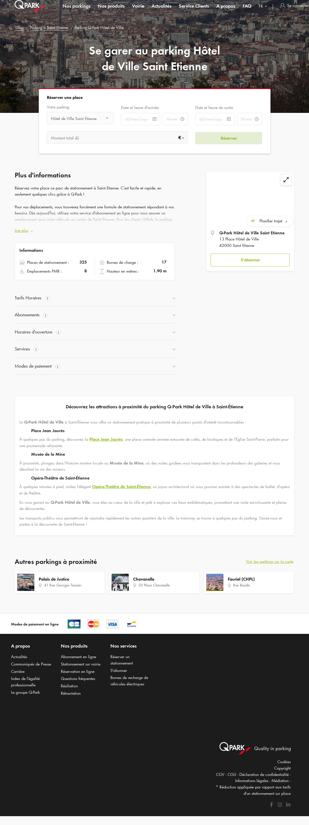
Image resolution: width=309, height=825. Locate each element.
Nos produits (111, 11)
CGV (220, 774)
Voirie (138, 11)
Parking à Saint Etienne (49, 27)
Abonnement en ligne (78, 656)
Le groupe (25, 692)
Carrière (18, 671)
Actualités (161, 11)
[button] (250, 259)
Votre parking (58, 107)
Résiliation (69, 686)
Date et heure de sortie (214, 107)
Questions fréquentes (78, 678)
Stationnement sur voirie (80, 664)
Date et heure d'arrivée (140, 107)
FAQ (247, 11)
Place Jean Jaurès (106, 439)
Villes (19, 27)
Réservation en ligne (77, 671)
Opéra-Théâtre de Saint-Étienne (121, 486)
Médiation (280, 780)
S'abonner (250, 259)
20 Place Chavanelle (154, 585)
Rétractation (71, 693)
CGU (232, 774)
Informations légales (251, 780)
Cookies (284, 761)
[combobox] (264, 11)
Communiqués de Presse (31, 664)
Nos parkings (76, 11)
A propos (225, 11)
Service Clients (194, 11)
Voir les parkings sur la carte (269, 561)
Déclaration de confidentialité (264, 774)
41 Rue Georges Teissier (63, 585)
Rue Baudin (241, 585)
